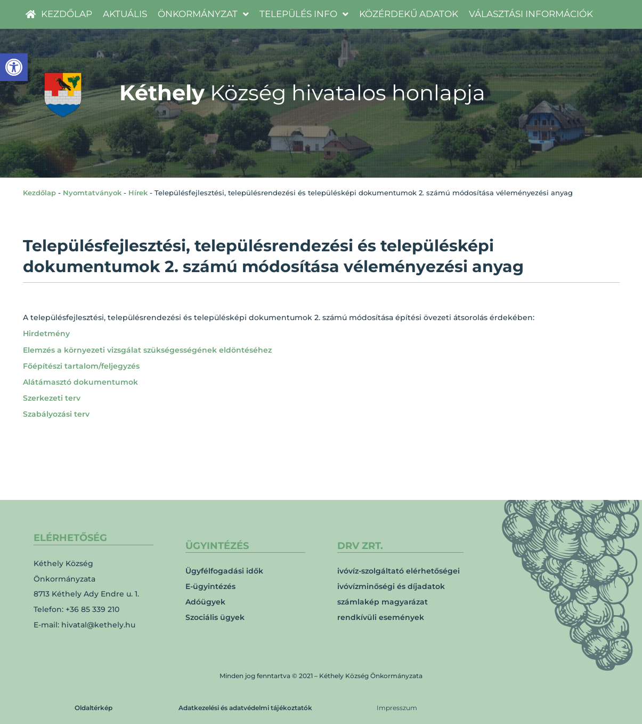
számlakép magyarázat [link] (382, 602)
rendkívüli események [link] (380, 617)
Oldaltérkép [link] (93, 708)
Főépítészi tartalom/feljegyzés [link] (81, 366)
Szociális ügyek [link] (215, 617)
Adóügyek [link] (205, 602)
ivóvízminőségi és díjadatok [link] (391, 586)
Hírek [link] (138, 192)
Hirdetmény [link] (46, 333)
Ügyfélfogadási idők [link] (224, 571)
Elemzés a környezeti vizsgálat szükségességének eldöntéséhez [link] (147, 350)
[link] (14, 67)
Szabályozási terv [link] (56, 414)
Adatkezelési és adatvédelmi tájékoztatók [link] (245, 708)
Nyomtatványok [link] (92, 192)
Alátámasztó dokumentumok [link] (80, 382)
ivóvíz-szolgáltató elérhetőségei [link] (398, 571)
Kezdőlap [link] (39, 192)
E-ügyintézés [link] (210, 586)
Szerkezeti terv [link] (51, 398)
